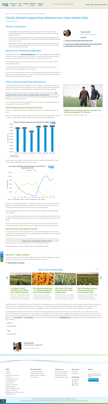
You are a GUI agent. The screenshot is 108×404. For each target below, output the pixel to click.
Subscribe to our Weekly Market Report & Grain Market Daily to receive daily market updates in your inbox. (82, 45)
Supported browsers (61, 375)
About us (8, 371)
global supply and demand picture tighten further (37, 241)
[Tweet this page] (1, 253)
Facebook (76, 379)
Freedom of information (37, 373)
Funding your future (13, 4)
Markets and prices (32, 4)
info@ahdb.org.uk (65, 317)
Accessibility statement (61, 371)
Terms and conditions (61, 373)
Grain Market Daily (11, 334)
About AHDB (97, 4)
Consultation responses (12, 375)
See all (97, 269)
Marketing (25, 3)
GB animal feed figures (28, 54)
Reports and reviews (11, 385)
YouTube (76, 385)
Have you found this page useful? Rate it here (78, 40)
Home (7, 13)
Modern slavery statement (37, 375)
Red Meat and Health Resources (15, 392)
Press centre (75, 373)
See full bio (83, 37)
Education (8, 377)
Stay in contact (93, 380)
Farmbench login (10, 386)
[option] (20, 285)
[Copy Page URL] (1, 260)
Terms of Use (18, 317)
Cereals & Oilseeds (11, 326)
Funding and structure (12, 379)
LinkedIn (76, 383)
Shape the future (10, 394)
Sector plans (20, 4)
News (92, 4)
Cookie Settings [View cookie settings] (3, 401)
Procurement (9, 383)
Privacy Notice (29, 317)
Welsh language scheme (62, 377)
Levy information (10, 381)
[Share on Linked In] (1, 258)
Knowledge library (40, 4)
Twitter (75, 381)
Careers (8, 373)
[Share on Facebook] (1, 255)
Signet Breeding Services (13, 388)
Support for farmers (11, 390)
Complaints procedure (36, 371)
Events (88, 4)
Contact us (104, 4)
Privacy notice (34, 377)
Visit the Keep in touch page (15, 263)
